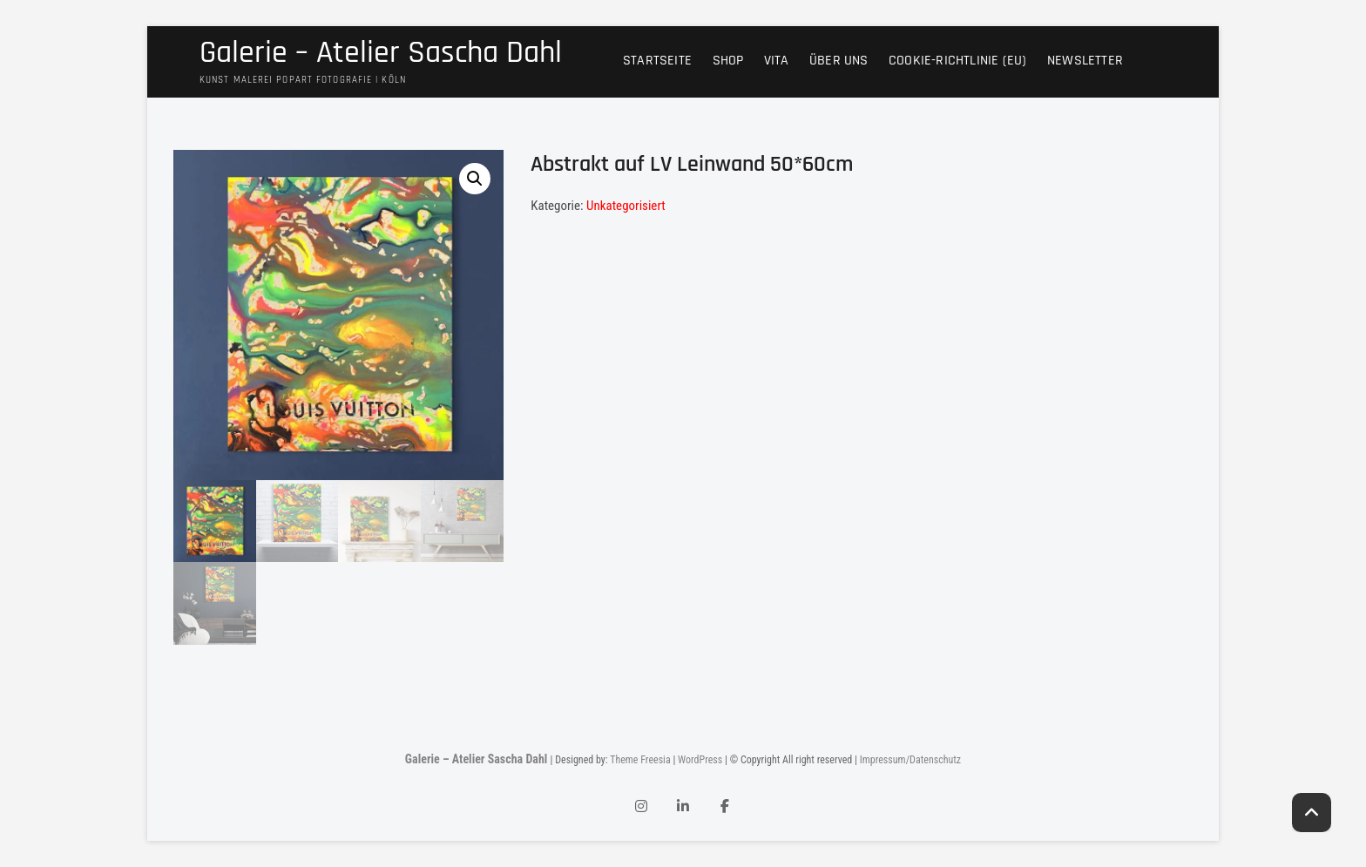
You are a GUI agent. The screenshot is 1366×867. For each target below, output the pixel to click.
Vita (776, 60)
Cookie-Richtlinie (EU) (957, 60)
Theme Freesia (640, 760)
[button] (474, 178)
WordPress (700, 760)
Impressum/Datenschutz (910, 760)
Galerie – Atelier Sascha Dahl (380, 53)
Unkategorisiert (626, 205)
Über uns (839, 60)
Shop (728, 60)
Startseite (657, 60)
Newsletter (1085, 60)
